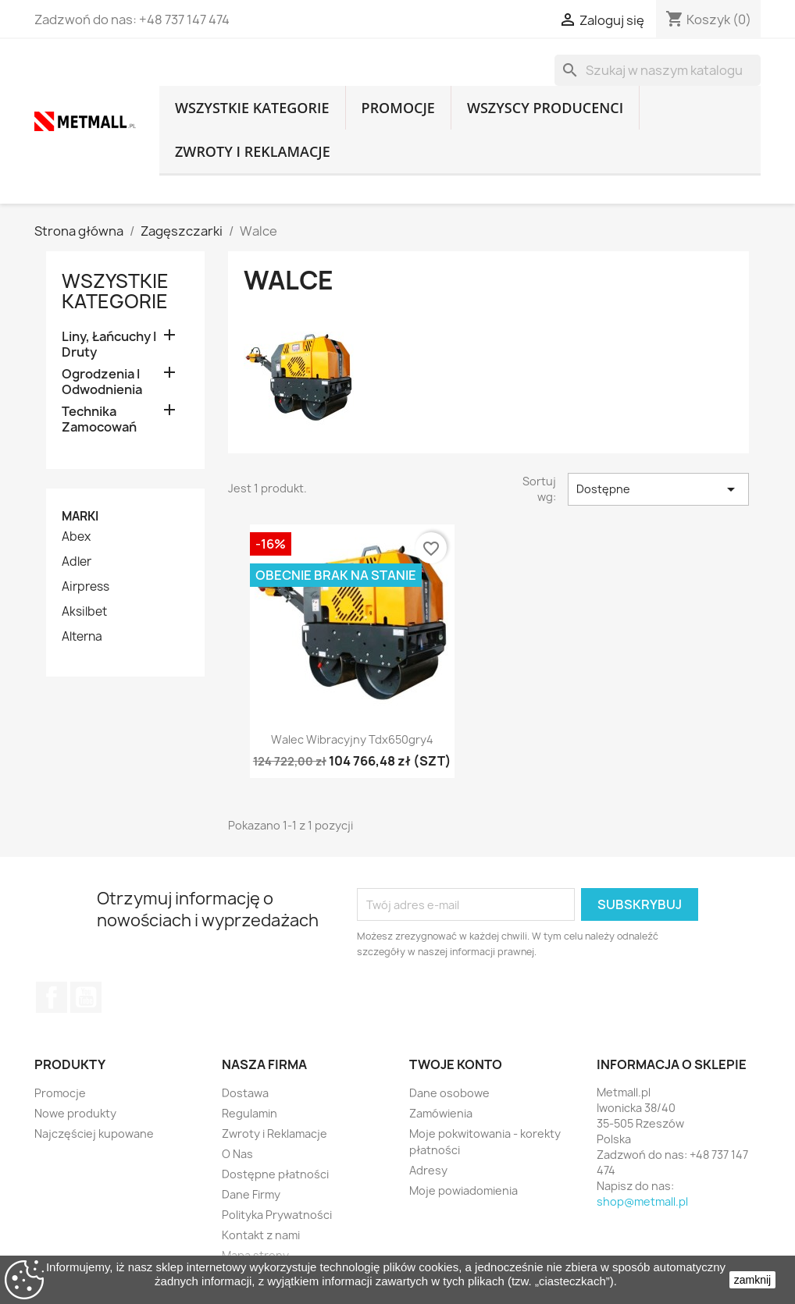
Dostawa (245, 1092)
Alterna (82, 637)
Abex (76, 537)
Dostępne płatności (275, 1174)
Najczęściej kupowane (94, 1133)
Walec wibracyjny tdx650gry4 (352, 739)
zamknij (752, 1280)
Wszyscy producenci (545, 107)
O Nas (237, 1153)
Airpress (85, 587)
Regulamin (249, 1113)
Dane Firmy (251, 1194)
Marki (80, 516)
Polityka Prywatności (277, 1214)
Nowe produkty (75, 1113)
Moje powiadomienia (463, 1190)
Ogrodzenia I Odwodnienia (102, 382)
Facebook (51, 997)
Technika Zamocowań (99, 419)
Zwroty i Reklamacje (252, 151)
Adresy (428, 1170)
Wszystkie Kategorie (252, 107)
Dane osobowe (449, 1092)
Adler (76, 562)
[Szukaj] (657, 70)
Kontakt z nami (261, 1235)
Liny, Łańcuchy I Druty (109, 345)
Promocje (398, 107)
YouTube (86, 997)
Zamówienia (440, 1113)
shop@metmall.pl (642, 1201)
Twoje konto (455, 1064)
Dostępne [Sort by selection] (658, 489)
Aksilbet (84, 612)
